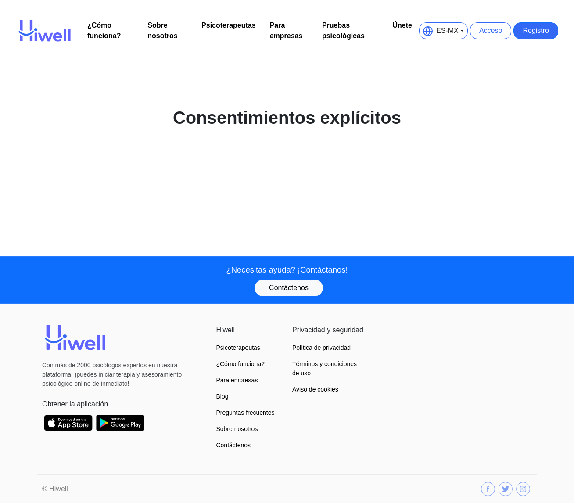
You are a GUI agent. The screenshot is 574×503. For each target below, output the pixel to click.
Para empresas (286, 31)
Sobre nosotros (162, 31)
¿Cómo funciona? (104, 31)
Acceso (490, 30)
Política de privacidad (321, 347)
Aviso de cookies (315, 389)
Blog (222, 396)
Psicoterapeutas (228, 25)
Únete (402, 25)
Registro (536, 30)
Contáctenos (289, 287)
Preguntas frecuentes (245, 412)
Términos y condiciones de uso (324, 368)
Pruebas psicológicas (343, 31)
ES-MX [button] (441, 30)
